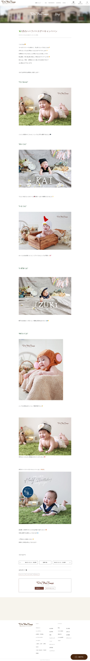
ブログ (59, 640)
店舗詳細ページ (39, 588)
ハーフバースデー (29, 574)
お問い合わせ (80, 3)
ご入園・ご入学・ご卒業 (41, 643)
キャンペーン (21, 574)
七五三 (37, 646)
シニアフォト (52, 650)
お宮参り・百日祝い (40, 634)
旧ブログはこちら (50, 588)
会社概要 (68, 634)
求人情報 (68, 628)
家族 (50, 634)
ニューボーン (38, 631)
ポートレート (52, 644)
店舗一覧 (59, 634)
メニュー (87, 3)
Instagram (73, 3)
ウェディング (52, 638)
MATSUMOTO (51, 2)
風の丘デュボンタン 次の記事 (60, 562)
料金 (59, 627)
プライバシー (69, 638)
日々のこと (37, 574)
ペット (51, 641)
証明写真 (51, 647)
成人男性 (51, 631)
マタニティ (38, 627)
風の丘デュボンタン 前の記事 (30, 562)
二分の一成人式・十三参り (41, 650)
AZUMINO (58, 2)
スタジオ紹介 (60, 631)
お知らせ (68, 631)
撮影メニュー (38, 2)
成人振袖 (51, 628)
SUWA (64, 2)
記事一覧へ (45, 562)
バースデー (38, 640)
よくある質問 (60, 637)
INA (46, 2)
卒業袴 (37, 653)
